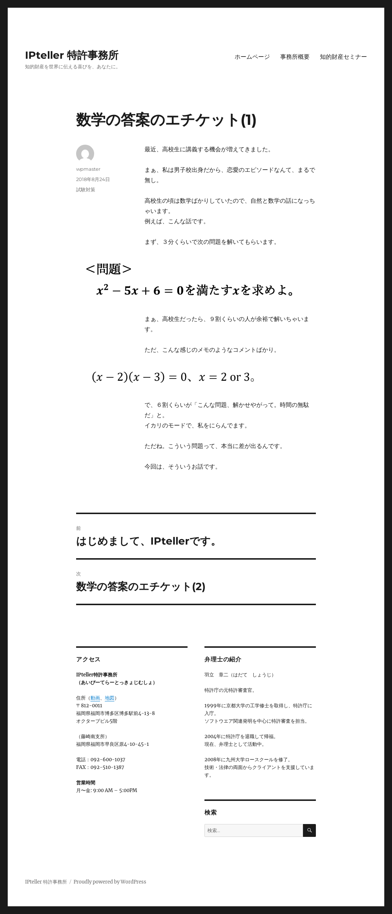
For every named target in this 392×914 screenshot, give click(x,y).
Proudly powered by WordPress (110, 882)
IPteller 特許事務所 (71, 55)
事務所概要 (295, 56)
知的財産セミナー (343, 56)
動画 (95, 698)
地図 (109, 698)
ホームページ (252, 56)
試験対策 (85, 189)
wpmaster (88, 169)
